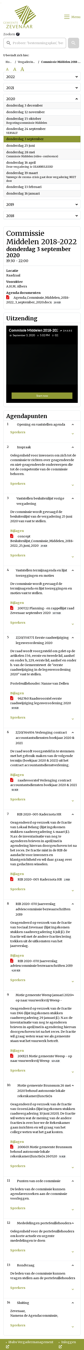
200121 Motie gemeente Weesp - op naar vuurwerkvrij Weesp (41, 1058)
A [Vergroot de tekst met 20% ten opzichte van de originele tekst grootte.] (14, 69)
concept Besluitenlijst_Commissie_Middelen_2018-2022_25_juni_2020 (42, 541)
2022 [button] (10, 77)
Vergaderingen (28, 62)
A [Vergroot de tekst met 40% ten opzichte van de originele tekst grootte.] (22, 69)
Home (10, 62)
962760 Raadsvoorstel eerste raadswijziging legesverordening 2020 (40, 703)
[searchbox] (34, 43)
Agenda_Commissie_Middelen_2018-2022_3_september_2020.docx (38, 300)
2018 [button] (10, 216)
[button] (73, 43)
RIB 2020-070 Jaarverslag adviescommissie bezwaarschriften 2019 (41, 966)
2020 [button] (10, 99)
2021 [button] (10, 88)
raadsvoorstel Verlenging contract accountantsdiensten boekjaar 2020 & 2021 (43, 785)
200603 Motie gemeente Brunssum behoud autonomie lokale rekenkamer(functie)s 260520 (41, 1151)
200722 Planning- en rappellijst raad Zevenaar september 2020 (42, 610)
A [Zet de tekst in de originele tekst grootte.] (7, 69)
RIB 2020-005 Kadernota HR (40, 879)
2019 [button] (10, 204)
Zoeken (9, 34)
